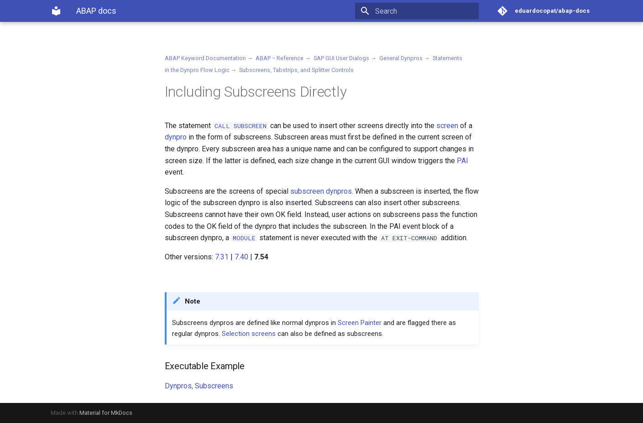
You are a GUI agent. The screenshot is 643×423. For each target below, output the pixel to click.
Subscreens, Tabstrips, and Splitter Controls (296, 70)
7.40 (241, 257)
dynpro (176, 137)
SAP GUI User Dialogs (341, 58)
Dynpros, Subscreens (199, 386)
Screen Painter (360, 323)
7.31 (222, 257)
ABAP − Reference (279, 58)
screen (447, 125)
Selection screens (249, 334)
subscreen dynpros (321, 191)
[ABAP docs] (56, 11)
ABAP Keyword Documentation (205, 58)
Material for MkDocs (105, 412)
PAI (462, 160)
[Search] (425, 11)
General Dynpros (401, 58)
